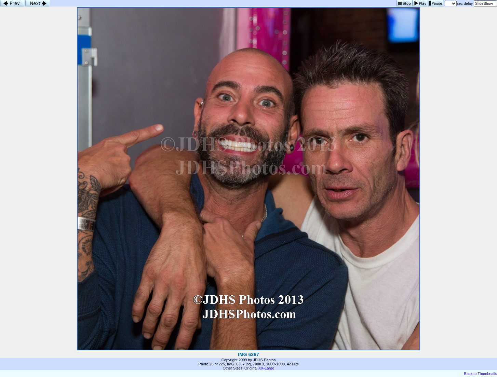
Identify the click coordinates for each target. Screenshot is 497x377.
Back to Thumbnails (480, 374)
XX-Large (266, 368)
